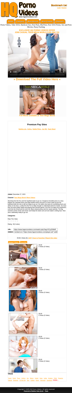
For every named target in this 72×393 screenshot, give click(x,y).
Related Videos (14, 242)
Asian (41, 378)
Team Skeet (51, 129)
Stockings (15, 380)
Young (9, 378)
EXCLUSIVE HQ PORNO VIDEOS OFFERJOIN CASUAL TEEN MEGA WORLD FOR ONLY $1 (37, 31)
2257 (30, 238)
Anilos (29, 129)
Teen (28, 380)
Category (20, 21)
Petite (55, 378)
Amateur (50, 378)
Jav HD (44, 129)
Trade (46, 391)
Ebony (37, 380)
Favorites (23, 242)
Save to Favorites (38, 238)
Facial (14, 378)
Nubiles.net (22, 129)
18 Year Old (22, 380)
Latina (45, 378)
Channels (60, 21)
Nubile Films (37, 129)
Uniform (23, 378)
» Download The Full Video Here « (37, 79)
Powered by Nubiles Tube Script (33, 391)
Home (10, 21)
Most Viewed (47, 21)
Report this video (51, 238)
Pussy (18, 378)
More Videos (31, 197)
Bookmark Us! (59, 5)
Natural (10, 380)
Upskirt (36, 378)
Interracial (42, 380)
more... (56, 380)
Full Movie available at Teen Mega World (37, 115)
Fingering (60, 378)
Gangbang (49, 380)
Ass (28, 378)
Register (64, 8)
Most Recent (33, 21)
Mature (31, 378)
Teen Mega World (20, 197)
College (33, 380)
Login (59, 8)
